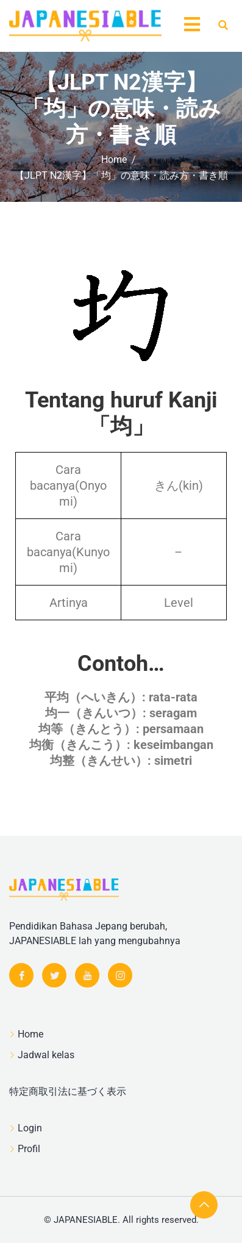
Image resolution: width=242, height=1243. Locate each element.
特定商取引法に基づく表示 (67, 1091)
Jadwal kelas (46, 1055)
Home (30, 1034)
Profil (29, 1149)
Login (30, 1128)
